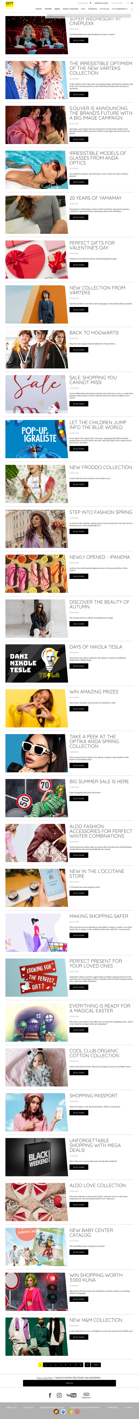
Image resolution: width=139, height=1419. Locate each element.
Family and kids (71, 10)
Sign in (105, 1379)
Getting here (117, 4)
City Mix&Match (119, 10)
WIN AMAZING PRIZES (94, 692)
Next (96, 1365)
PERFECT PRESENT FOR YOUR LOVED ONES (96, 963)
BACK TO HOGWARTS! (94, 333)
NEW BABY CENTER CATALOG (91, 1232)
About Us (11, 1403)
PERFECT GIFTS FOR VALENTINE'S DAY (92, 245)
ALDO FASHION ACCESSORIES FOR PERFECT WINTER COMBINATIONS (101, 831)
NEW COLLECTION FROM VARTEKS (97, 290)
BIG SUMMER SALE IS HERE (99, 781)
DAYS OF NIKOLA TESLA (96, 647)
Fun (83, 10)
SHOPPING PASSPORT (94, 1096)
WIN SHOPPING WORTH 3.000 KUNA (96, 1277)
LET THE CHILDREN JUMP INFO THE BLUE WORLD (98, 424)
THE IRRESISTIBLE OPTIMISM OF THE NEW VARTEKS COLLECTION (101, 68)
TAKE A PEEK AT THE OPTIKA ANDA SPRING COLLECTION (94, 741)
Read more (78, 40)
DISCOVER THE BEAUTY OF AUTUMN (100, 604)
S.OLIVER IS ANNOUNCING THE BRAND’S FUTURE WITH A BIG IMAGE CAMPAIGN (101, 113)
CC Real (128, 1403)
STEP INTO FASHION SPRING (101, 512)
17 (87, 1364)
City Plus (104, 10)
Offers (48, 10)
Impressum (112, 1403)
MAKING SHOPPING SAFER (99, 916)
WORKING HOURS (101, 4)
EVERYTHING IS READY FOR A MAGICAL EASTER (100, 1008)
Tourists (92, 10)
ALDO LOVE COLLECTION (98, 1185)
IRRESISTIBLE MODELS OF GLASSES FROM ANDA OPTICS (98, 158)
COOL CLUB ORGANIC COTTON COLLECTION (94, 1053)
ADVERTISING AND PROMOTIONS (85, 1403)
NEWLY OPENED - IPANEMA (100, 557)
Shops (39, 10)
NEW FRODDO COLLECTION (101, 467)
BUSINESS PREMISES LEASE (52, 1403)
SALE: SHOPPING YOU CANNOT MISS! (93, 379)
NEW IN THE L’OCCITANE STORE (97, 873)
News (57, 10)
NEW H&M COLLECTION (96, 1320)
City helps (28, 1403)
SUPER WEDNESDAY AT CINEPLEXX (95, 20)
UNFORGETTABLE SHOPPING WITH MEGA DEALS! (95, 1145)
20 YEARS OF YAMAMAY (96, 198)
